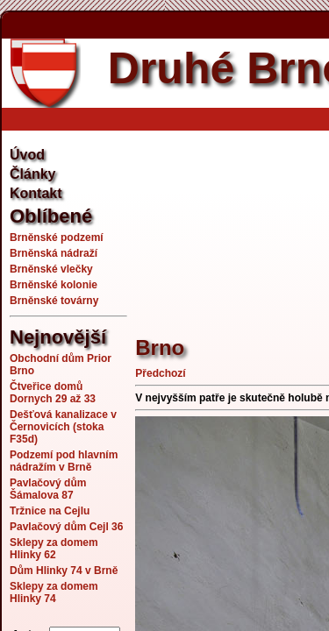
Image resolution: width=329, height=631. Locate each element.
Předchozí (160, 373)
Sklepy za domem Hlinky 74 (54, 592)
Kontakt (36, 193)
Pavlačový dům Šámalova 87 (48, 489)
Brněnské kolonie (53, 285)
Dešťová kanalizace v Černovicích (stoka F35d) (63, 426)
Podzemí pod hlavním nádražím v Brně (64, 461)
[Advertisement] (231, 223)
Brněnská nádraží (53, 253)
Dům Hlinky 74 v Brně (64, 570)
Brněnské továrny (54, 300)
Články (32, 174)
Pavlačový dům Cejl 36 (66, 527)
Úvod (27, 154)
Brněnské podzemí (57, 237)
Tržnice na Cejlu (49, 511)
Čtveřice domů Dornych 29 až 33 (53, 392)
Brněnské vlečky (51, 269)
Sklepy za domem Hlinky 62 (54, 548)
